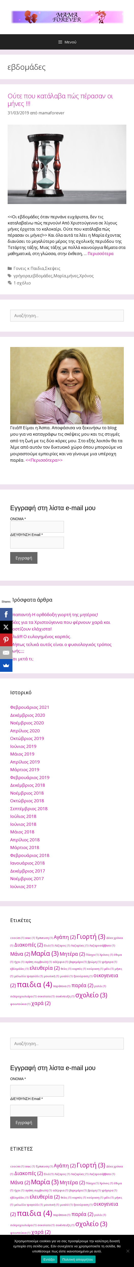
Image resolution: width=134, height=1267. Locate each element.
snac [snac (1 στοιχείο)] (30, 938)
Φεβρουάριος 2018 (29, 855)
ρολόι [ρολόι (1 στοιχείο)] (100, 986)
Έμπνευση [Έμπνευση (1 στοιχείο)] (44, 938)
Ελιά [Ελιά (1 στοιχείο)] (48, 945)
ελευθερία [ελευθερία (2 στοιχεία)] (45, 968)
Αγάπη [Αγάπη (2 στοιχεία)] (65, 937)
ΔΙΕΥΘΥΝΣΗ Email (26, 535)
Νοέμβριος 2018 (27, 793)
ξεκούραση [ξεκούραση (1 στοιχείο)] (83, 976)
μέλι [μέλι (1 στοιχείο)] (109, 969)
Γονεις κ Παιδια (29, 268)
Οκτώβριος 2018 (27, 801)
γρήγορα (22, 276)
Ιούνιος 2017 (23, 886)
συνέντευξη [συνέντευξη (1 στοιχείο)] (65, 996)
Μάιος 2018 (22, 832)
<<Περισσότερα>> (44, 460)
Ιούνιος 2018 (23, 824)
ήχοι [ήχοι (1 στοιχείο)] (19, 962)
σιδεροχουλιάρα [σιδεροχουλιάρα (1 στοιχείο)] (23, 996)
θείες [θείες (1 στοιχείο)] (66, 969)
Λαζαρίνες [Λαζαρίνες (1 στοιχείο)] (79, 945)
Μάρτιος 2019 (24, 769)
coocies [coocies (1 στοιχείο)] (17, 938)
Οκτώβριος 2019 (27, 738)
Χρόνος (86, 276)
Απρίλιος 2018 (25, 840)
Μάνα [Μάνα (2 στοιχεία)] (20, 954)
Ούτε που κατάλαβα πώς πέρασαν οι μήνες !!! (60, 99)
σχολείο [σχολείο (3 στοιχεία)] (91, 995)
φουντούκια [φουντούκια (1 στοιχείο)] (20, 1004)
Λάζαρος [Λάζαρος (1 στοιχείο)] (62, 945)
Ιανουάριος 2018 (27, 863)
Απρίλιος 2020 (25, 731)
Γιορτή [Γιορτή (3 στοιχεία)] (91, 936)
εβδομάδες (41, 276)
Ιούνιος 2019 (23, 746)
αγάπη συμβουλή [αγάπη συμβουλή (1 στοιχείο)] (38, 962)
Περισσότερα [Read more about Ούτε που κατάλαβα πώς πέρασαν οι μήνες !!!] (100, 253)
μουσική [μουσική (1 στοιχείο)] (51, 976)
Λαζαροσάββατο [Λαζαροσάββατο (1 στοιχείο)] (102, 945)
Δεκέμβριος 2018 (27, 785)
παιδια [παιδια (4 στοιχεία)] (34, 984)
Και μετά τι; (21, 659)
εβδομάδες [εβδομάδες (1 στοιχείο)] (19, 969)
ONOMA (18, 519)
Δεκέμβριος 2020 (27, 715)
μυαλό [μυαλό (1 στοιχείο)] (66, 976)
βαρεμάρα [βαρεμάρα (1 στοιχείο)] (78, 962)
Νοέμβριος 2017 (27, 878)
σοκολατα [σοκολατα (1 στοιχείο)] (46, 996)
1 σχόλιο (22, 283)
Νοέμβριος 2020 (27, 723)
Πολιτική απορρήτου (77, 1259)
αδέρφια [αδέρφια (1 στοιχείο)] (60, 962)
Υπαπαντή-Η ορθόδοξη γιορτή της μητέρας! (54, 614)
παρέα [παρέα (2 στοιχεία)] (82, 985)
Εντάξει (49, 1259)
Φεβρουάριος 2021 (29, 707)
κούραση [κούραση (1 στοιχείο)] (95, 969)
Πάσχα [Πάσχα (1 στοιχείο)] (92, 955)
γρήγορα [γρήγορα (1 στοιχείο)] (109, 962)
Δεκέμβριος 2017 (27, 871)
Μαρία (59, 276)
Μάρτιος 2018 (24, 847)
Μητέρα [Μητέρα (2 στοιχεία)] (72, 954)
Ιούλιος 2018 (23, 816)
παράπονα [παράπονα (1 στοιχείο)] (61, 986)
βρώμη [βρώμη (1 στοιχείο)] (94, 962)
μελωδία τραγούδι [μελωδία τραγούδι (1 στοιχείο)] (28, 976)
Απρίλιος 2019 (25, 762)
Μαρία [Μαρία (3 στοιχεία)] (45, 953)
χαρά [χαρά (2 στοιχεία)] (40, 1003)
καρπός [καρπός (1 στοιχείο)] (79, 969)
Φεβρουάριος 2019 (29, 777)
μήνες (72, 276)
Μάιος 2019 (22, 754)
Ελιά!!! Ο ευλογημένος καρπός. (40, 636)
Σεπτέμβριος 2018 (29, 808)
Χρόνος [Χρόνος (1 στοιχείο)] (106, 955)
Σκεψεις (52, 268)
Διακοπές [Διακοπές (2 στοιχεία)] (28, 944)
